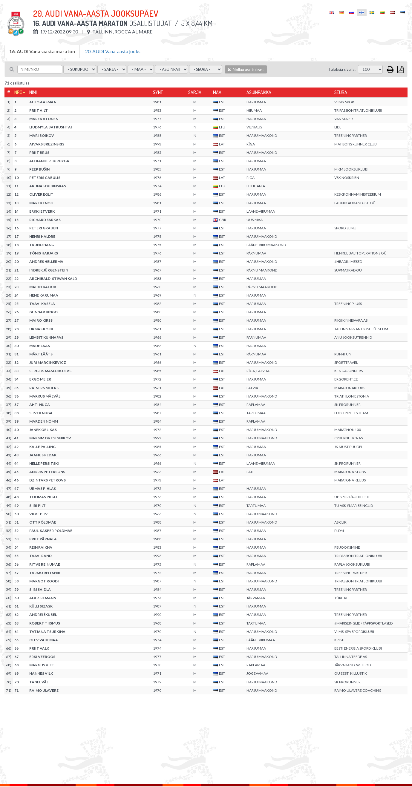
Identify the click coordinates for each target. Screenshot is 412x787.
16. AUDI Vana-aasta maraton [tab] (42, 51)
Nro (18, 92)
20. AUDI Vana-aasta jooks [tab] (112, 51)
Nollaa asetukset (246, 69)
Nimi (33, 92)
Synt (158, 92)
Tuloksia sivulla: (342, 69)
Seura (340, 92)
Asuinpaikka (258, 92)
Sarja (194, 92)
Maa (217, 92)
